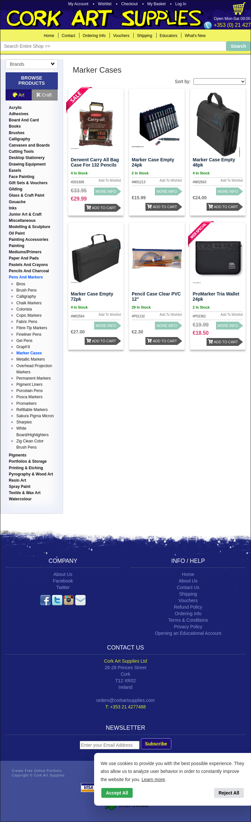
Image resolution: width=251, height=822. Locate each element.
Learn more (153, 779)
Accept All (117, 792)
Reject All (229, 792)
